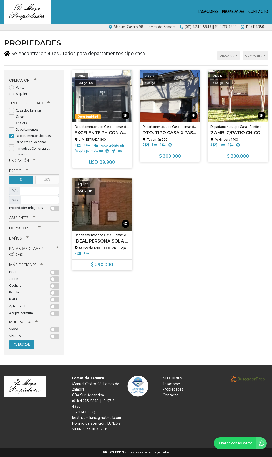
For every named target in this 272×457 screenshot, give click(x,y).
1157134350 (83, 412)
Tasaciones (207, 12)
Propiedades (233, 12)
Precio (18, 171)
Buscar (22, 345)
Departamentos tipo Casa (32, 136)
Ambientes (22, 218)
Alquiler (20, 94)
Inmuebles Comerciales (31, 148)
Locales (19, 155)
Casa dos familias (27, 110)
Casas (18, 116)
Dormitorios (25, 228)
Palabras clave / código (34, 252)
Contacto (258, 12)
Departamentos (25, 129)
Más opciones (26, 265)
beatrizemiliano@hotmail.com (96, 418)
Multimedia (23, 322)
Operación (23, 80)
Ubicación (22, 161)
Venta (18, 87)
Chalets (19, 123)
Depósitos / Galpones (29, 142)
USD (47, 180)
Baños (19, 238)
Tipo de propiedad (29, 103)
